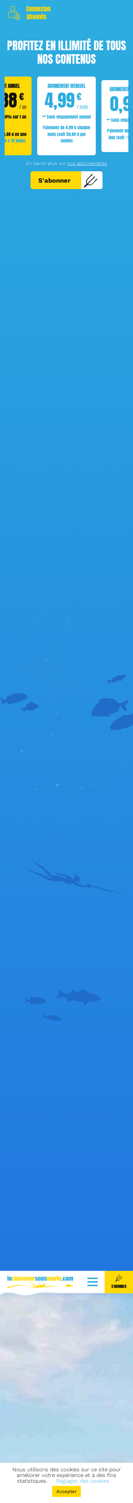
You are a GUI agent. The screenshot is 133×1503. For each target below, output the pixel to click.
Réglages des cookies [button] (82, 1481)
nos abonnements (87, 163)
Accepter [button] (66, 1491)
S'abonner (68, 180)
